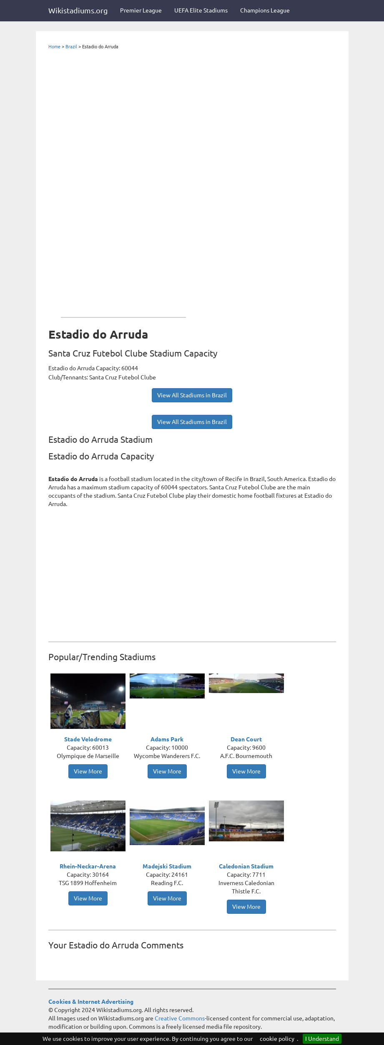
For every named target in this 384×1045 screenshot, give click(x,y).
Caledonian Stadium (246, 866)
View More (88, 771)
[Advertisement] (123, 182)
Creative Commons (180, 1018)
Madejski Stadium (167, 866)
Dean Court (246, 739)
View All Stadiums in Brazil (192, 395)
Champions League (265, 10)
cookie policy (277, 1038)
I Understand (322, 1038)
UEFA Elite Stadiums (201, 10)
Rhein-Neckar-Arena (88, 866)
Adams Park (167, 739)
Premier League (141, 10)
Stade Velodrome (88, 739)
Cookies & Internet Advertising (90, 1001)
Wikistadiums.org (78, 10)
